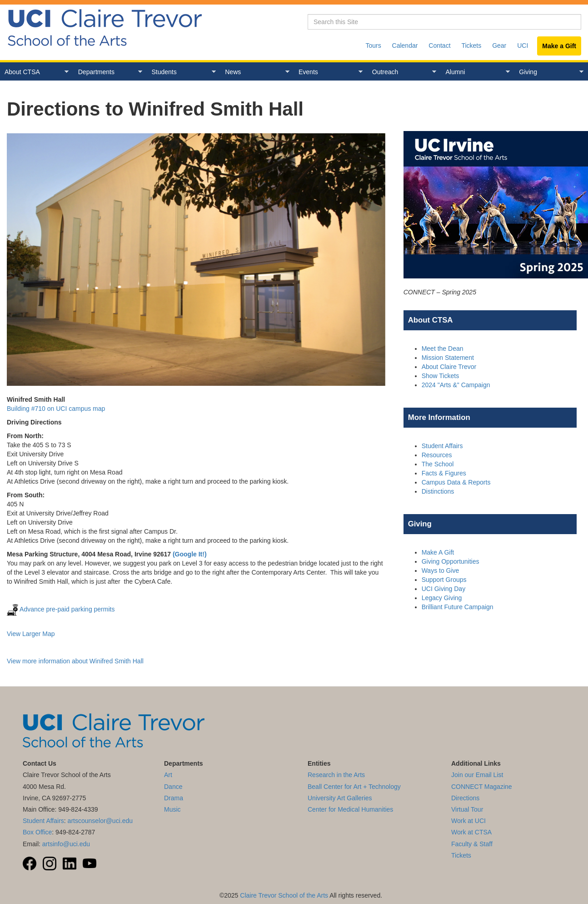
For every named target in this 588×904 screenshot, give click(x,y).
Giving (548, 72)
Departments (108, 72)
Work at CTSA (471, 832)
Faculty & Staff (472, 844)
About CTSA (34, 72)
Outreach (402, 72)
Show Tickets (440, 375)
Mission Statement (448, 357)
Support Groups (444, 579)
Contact (439, 45)
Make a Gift (559, 46)
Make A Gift (438, 552)
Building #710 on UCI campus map (56, 408)
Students (181, 72)
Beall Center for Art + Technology (354, 786)
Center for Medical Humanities (350, 809)
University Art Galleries (340, 798)
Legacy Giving (442, 597)
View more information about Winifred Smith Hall (75, 661)
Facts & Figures (444, 473)
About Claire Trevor (449, 366)
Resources (437, 455)
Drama (173, 798)
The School (438, 464)
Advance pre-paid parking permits (61, 609)
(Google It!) (190, 554)
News (254, 72)
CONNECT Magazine (481, 786)
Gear (499, 45)
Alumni (475, 72)
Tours (373, 45)
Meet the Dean (442, 348)
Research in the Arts (336, 774)
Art (168, 774)
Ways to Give (440, 570)
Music (172, 809)
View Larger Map (31, 633)
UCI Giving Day (443, 588)
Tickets (471, 45)
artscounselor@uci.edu (100, 820)
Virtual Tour (467, 809)
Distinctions (438, 491)
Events (328, 72)
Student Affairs (442, 445)
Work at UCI (468, 820)
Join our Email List (477, 774)
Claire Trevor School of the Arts (284, 895)
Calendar (405, 45)
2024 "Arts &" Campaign (456, 385)
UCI (522, 45)
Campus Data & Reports (456, 482)
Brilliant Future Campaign (457, 607)
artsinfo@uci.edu (66, 844)
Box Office (37, 832)
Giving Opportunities (450, 561)
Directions (465, 798)
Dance (173, 786)
